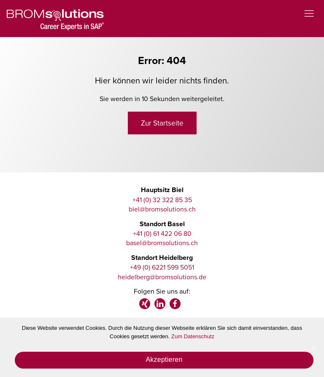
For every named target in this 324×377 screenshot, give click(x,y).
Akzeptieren (164, 359)
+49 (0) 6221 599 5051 (162, 267)
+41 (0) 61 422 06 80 (162, 233)
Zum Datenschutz (192, 336)
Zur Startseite (162, 123)
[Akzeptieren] (313, 347)
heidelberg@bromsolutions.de (162, 276)
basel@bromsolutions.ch (162, 242)
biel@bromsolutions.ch (162, 209)
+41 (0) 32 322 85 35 (162, 199)
